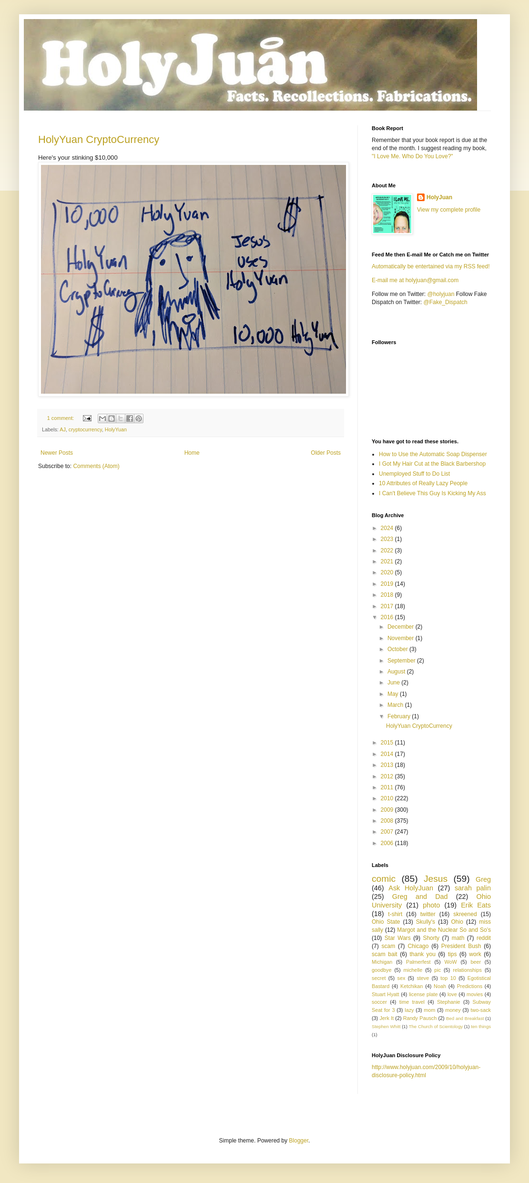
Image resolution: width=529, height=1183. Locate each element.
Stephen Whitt (386, 1026)
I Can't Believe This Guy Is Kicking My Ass (432, 493)
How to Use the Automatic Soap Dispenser (433, 454)
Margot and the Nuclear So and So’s (444, 930)
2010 (388, 798)
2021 (388, 561)
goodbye (381, 970)
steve (423, 978)
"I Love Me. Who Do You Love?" (412, 156)
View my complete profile (448, 209)
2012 (388, 776)
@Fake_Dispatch (446, 302)
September (402, 660)
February (399, 716)
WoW (450, 962)
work (475, 954)
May (393, 694)
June (394, 682)
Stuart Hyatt (385, 994)
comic (384, 879)
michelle (413, 970)
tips (452, 954)
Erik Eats (476, 905)
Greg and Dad (420, 896)
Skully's (425, 921)
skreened (465, 914)
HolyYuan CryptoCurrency (98, 139)
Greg (483, 879)
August (397, 671)
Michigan (382, 962)
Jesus (436, 879)
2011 (388, 787)
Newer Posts (57, 452)
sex (401, 978)
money (452, 1010)
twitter (428, 914)
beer (475, 962)
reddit (484, 938)
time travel (412, 1002)
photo (431, 905)
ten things (481, 1026)
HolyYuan (116, 429)
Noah (440, 986)
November (401, 638)
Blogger (298, 1140)
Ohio (457, 921)
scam (388, 946)
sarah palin (473, 888)
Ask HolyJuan (410, 888)
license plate (423, 994)
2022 (388, 550)
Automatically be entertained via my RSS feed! (430, 266)
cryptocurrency (85, 429)
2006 (388, 843)
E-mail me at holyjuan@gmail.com (415, 280)
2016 (388, 617)
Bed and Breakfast (465, 1018)
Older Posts (326, 452)
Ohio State (386, 921)
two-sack (480, 1010)
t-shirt (395, 914)
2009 (388, 809)
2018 (388, 595)
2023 (388, 539)
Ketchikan (411, 986)
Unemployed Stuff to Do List (414, 473)
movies (475, 994)
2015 (388, 742)
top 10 (448, 978)
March (396, 705)
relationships (467, 970)
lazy (409, 1010)
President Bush (461, 946)
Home (192, 452)
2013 (388, 765)
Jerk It (386, 1018)
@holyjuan (440, 294)
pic (437, 970)
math (458, 938)
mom (429, 1010)
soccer (379, 1002)
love (452, 994)
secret (379, 978)
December (401, 626)
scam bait (384, 954)
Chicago (417, 946)
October (398, 649)
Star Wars (398, 938)
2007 (388, 831)
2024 (388, 528)
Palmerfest (418, 962)
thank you (423, 954)
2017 (388, 606)
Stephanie (448, 1002)
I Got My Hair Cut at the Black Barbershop (432, 463)
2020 (388, 572)
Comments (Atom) (96, 466)
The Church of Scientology (436, 1026)
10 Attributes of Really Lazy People (423, 483)
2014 (388, 754)
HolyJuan (439, 197)
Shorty (431, 938)
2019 (388, 584)
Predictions (469, 986)
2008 (388, 820)
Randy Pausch (420, 1018)
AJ (63, 429)
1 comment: (61, 418)
